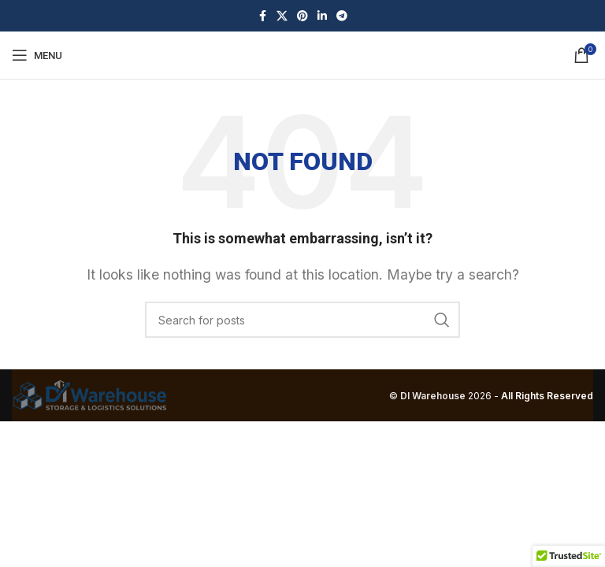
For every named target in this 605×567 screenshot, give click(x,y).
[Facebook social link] (262, 16)
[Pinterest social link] (302, 16)
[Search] (302, 320)
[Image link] (90, 394)
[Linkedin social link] (322, 16)
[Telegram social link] (342, 16)
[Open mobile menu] (37, 55)
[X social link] (282, 16)
